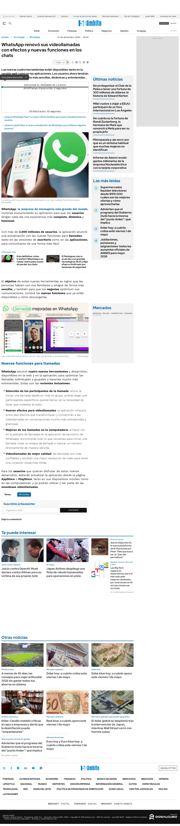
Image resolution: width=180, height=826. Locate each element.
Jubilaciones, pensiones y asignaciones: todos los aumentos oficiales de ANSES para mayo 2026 (115, 248)
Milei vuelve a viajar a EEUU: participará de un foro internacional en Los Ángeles (112, 107)
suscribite (164, 23)
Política (89, 30)
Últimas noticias (29, 778)
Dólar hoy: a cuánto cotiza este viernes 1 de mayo (115, 231)
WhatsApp (34, 37)
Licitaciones (10, 794)
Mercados (129, 778)
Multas (162, 789)
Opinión (124, 30)
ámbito (5, 37)
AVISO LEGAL (116, 789)
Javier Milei (150, 16)
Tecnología (19, 37)
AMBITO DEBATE (116, 803)
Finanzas (72, 30)
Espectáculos (151, 784)
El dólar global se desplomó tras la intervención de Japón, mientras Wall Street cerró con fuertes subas (112, 726)
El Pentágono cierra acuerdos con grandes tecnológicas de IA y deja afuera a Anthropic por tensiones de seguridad (75, 262)
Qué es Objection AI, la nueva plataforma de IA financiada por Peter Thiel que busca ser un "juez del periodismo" (121, 550)
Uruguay (141, 30)
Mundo (42, 784)
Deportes (58, 784)
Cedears (128, 313)
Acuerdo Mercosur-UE (46, 16)
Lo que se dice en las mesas (85, 16)
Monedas (97, 313)
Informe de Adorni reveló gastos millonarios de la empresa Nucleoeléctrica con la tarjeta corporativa (110, 163)
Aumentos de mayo (168, 16)
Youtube (33, 768)
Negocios (107, 30)
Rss (25, 789)
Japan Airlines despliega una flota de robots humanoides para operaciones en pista (65, 572)
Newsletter (173, 31)
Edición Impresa (80, 784)
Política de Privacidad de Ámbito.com (80, 789)
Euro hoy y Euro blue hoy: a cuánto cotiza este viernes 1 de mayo (66, 745)
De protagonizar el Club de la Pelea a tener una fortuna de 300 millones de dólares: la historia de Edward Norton (112, 91)
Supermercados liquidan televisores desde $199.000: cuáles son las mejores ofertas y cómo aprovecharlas (115, 195)
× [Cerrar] (26, 77)
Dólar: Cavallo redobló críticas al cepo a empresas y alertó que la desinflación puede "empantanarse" (22, 726)
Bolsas (106, 313)
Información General (109, 784)
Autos (133, 784)
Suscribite (73, 510)
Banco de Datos (107, 778)
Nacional (26, 784)
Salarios (64, 16)
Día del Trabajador (132, 16)
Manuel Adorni (26, 16)
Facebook (11, 768)
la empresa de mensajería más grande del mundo (52, 209)
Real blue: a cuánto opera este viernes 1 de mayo (66, 722)
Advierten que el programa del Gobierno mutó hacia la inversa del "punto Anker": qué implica (116, 215)
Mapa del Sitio (42, 789)
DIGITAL (59, 803)
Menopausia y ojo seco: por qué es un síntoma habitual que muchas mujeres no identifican (111, 145)
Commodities (117, 313)
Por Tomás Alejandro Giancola (121, 592)
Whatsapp (41, 768)
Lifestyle (9, 784)
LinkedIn (25, 768)
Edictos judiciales (141, 789)
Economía (53, 30)
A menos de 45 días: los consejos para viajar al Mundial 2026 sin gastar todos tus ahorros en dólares (21, 679)
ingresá (173, 23)
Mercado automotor (110, 16)
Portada (8, 778)
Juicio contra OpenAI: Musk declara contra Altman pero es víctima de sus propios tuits (21, 572)
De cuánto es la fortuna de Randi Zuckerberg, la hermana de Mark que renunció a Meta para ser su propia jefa (111, 125)
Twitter (4, 768)
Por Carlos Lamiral (9, 755)
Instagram (18, 768)
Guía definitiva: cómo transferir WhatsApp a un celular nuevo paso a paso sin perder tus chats (30, 260)
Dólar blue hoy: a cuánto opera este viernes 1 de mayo (111, 675)
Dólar (37, 30)
